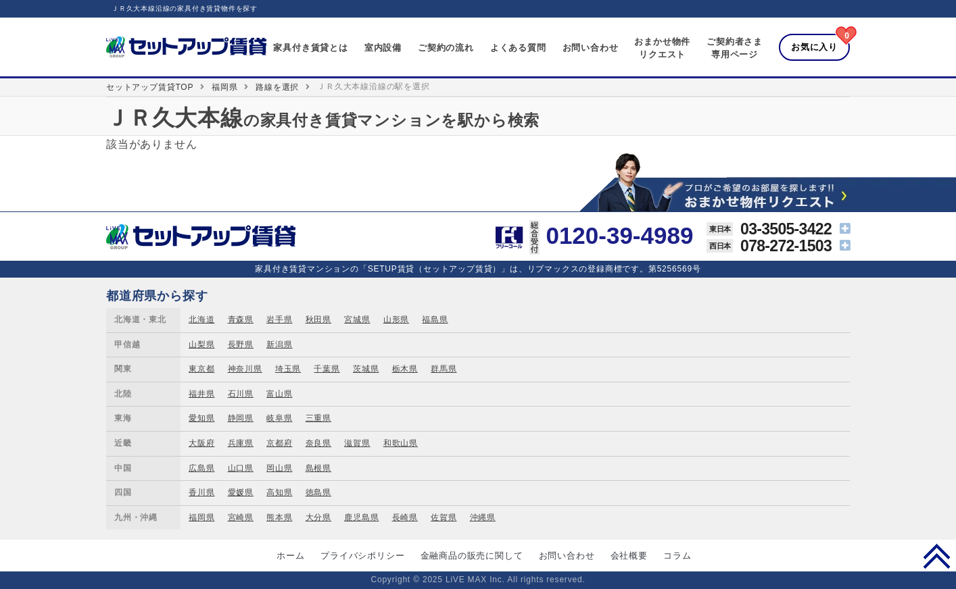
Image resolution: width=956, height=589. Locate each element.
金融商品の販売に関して (472, 555)
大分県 (318, 517)
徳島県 (318, 492)
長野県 (241, 344)
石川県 (241, 394)
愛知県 (201, 418)
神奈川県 (245, 369)
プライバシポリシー (362, 555)
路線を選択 (277, 87)
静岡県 (241, 418)
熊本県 (279, 517)
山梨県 (201, 344)
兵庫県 (241, 443)
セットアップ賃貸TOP (149, 87)
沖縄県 (483, 517)
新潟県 (279, 344)
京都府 (279, 443)
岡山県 (279, 468)
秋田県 (318, 319)
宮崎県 (241, 517)
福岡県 (224, 87)
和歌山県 (400, 443)
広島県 (201, 468)
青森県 (241, 319)
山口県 (241, 468)
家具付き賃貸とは (310, 48)
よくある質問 (518, 48)
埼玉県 (288, 369)
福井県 (201, 394)
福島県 (435, 319)
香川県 (201, 492)
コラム (677, 555)
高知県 (279, 492)
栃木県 (405, 369)
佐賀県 (443, 517)
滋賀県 (357, 443)
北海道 (201, 319)
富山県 (279, 394)
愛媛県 (241, 492)
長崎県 (405, 517)
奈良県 (318, 443)
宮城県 (357, 319)
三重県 (318, 418)
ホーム (290, 555)
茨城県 (366, 369)
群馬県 (443, 369)
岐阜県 (279, 418)
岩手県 (279, 319)
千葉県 (326, 369)
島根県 (318, 468)
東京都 (201, 369)
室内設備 (383, 48)
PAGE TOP (937, 556)
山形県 (396, 319)
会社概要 (629, 555)
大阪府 (201, 443)
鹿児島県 (361, 517)
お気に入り (814, 47)
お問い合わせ (591, 48)
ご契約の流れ (446, 48)
